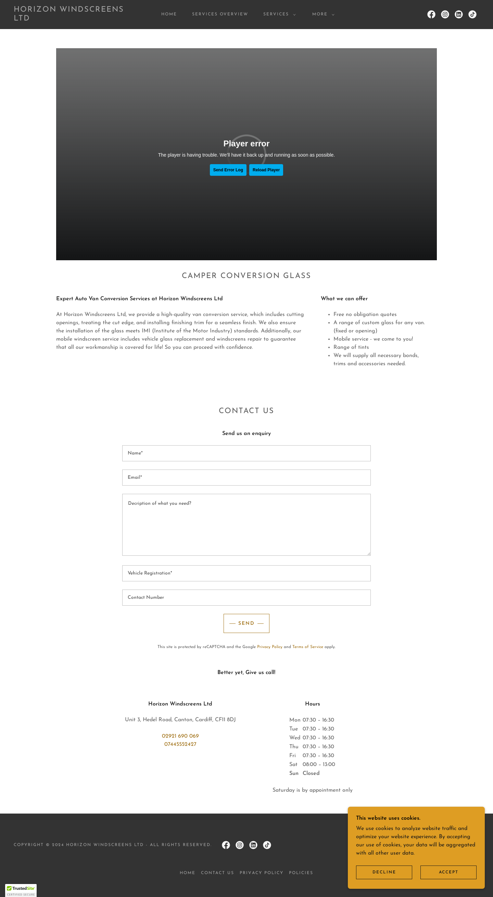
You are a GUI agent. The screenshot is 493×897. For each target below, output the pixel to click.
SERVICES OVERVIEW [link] (220, 14)
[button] (278, 14)
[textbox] (246, 453)
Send (246, 623)
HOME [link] (169, 14)
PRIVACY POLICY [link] (261, 873)
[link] (78, 19)
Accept (448, 872)
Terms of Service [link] (307, 647)
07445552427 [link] (180, 744)
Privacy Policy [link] (269, 647)
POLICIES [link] (301, 873)
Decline (384, 872)
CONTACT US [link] (217, 873)
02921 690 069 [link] (180, 736)
